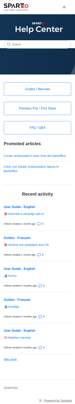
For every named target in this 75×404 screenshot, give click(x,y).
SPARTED (11, 388)
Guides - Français (17, 238)
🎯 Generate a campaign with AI (24, 213)
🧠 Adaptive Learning (17, 337)
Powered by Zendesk (58, 400)
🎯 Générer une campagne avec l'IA (26, 244)
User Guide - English (19, 207)
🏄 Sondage (11, 306)
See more (10, 359)
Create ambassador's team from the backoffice (35, 155)
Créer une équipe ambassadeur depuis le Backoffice (31, 169)
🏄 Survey (10, 275)
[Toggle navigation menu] (64, 7)
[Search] (37, 44)
